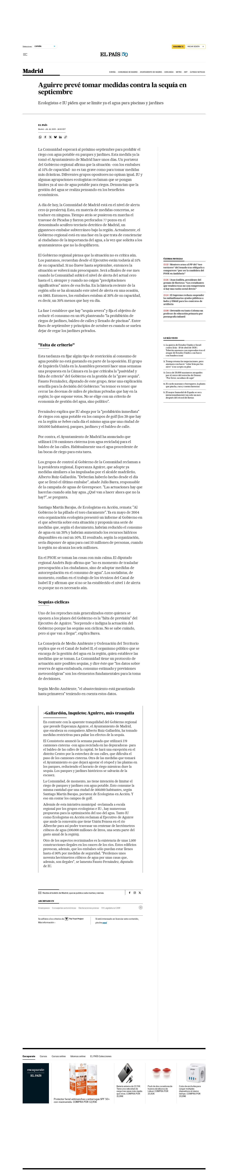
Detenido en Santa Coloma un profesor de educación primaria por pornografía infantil (183, 313)
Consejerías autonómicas (64, 908)
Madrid (33, 71)
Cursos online (59, 1056)
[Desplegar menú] (25, 54)
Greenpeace (44, 908)
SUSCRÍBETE (178, 46)
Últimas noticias (197, 72)
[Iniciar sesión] (196, 47)
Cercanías (169, 72)
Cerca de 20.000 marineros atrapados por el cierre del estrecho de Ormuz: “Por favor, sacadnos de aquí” (184, 375)
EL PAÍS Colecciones (100, 1056)
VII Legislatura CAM (110, 908)
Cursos (43, 1056)
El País (42, 125)
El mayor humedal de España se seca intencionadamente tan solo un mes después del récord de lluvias (184, 395)
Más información (46, 922)
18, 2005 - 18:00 (55, 129)
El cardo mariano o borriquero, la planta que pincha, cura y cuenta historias (185, 385)
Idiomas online (78, 1056)
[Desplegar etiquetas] (141, 907)
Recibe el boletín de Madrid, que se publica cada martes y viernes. (73, 893)
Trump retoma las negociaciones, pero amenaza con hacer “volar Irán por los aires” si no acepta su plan (184, 364)
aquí (104, 922)
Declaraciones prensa (89, 908)
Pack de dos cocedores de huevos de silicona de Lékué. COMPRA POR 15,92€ (160, 1090)
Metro (179, 72)
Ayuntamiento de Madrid (151, 72)
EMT (185, 72)
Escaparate (29, 1056)
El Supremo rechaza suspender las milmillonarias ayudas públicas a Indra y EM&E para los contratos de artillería (183, 300)
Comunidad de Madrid (128, 72)
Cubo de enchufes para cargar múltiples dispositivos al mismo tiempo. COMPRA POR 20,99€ (190, 1091)
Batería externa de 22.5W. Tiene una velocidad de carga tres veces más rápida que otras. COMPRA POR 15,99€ (129, 1091)
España (112, 72)
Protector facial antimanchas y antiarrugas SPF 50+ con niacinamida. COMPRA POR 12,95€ (82, 1100)
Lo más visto (170, 338)
